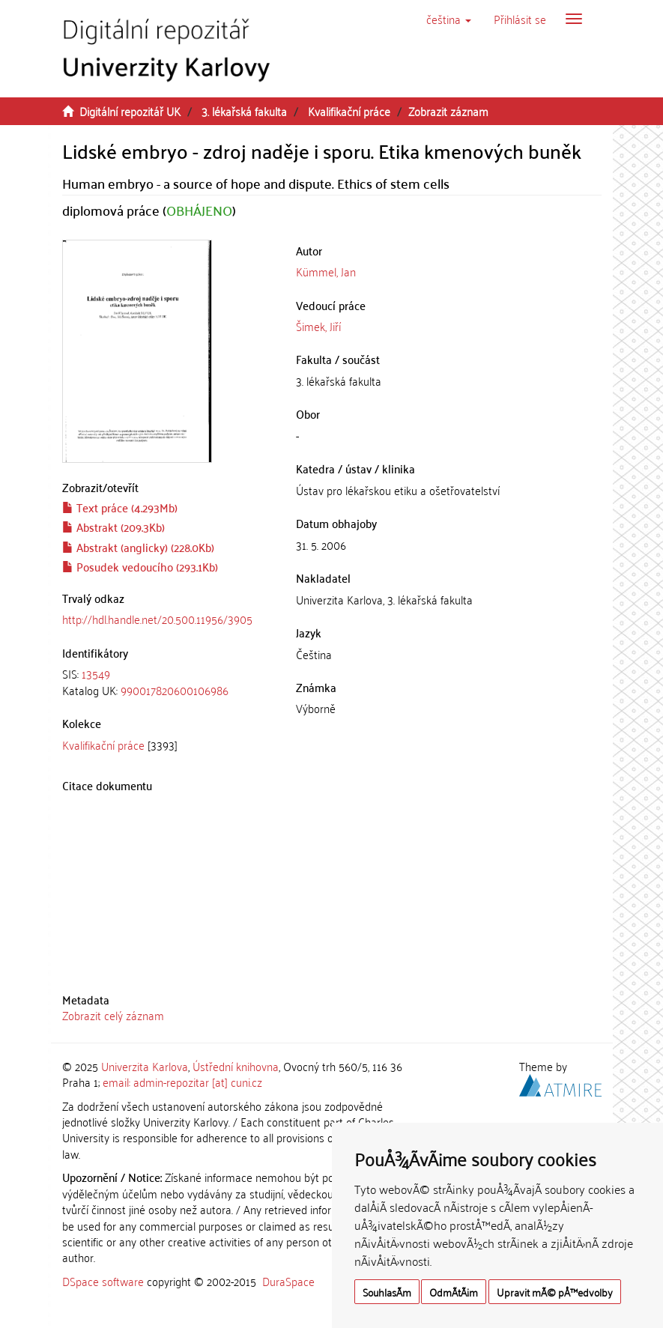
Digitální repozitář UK (130, 110)
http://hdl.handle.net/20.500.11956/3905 (157, 618)
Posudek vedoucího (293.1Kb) (140, 566)
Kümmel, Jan (326, 271)
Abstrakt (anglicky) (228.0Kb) (138, 546)
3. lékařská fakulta (244, 110)
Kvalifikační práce (349, 110)
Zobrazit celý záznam (113, 1014)
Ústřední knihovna (236, 1065)
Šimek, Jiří (318, 325)
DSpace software (103, 1280)
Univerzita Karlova (144, 1065)
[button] (448, 18)
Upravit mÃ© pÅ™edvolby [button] (555, 1291)
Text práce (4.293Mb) (120, 507)
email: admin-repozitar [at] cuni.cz (182, 1081)
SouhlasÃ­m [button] (387, 1291)
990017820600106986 (174, 689)
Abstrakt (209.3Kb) (113, 526)
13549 (96, 673)
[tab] (168, 682)
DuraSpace (288, 1280)
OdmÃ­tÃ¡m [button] (453, 1291)
